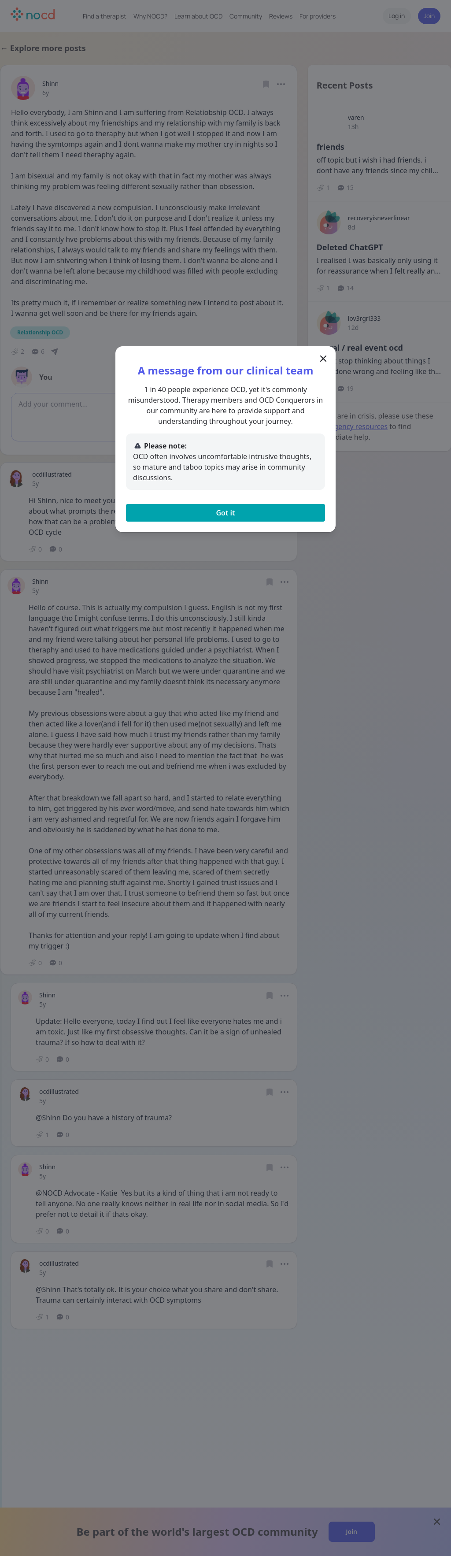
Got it (225, 513)
